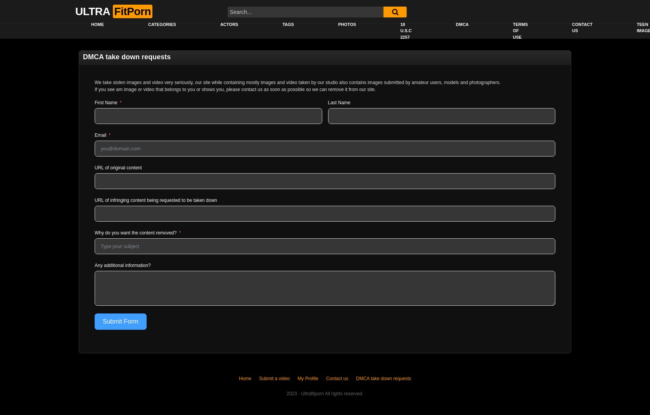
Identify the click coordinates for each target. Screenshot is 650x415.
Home (97, 24)
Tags (288, 24)
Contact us (582, 27)
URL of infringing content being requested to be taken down (156, 200)
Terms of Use (520, 31)
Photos (347, 24)
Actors (229, 24)
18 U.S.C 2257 (405, 31)
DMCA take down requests (383, 378)
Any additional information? (123, 265)
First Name (106, 102)
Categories (162, 24)
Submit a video (274, 378)
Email (100, 135)
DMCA (462, 24)
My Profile (307, 378)
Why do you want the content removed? (135, 233)
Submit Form (120, 321)
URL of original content (118, 167)
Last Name (339, 102)
